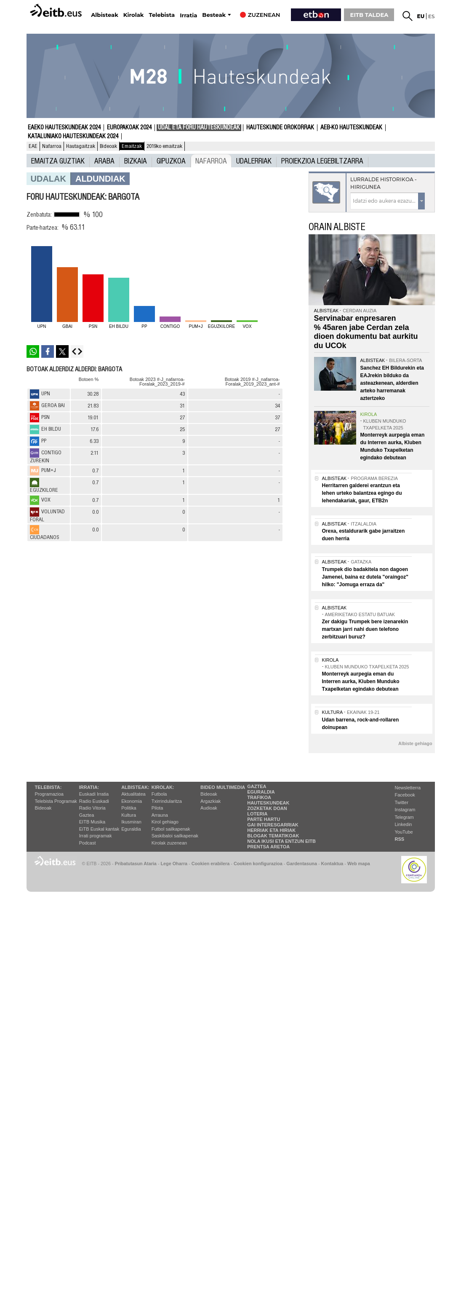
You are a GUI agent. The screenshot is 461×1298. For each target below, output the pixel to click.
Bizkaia (135, 160)
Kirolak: (163, 787)
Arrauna (160, 815)
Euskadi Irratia (94, 793)
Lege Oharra (174, 863)
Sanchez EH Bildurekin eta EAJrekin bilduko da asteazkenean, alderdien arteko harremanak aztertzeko (392, 383)
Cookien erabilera (211, 863)
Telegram (404, 817)
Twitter (401, 802)
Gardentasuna (301, 863)
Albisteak (104, 15)
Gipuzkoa (171, 160)
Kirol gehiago (165, 821)
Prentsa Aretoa (268, 846)
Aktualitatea (133, 793)
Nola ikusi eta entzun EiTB (281, 841)
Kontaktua (332, 863)
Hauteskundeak (268, 802)
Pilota (157, 807)
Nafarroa (51, 146)
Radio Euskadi (94, 801)
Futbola (159, 793)
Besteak (214, 15)
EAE (33, 146)
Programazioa (49, 793)
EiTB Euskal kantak (99, 828)
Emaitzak (132, 146)
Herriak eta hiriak (271, 830)
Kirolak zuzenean (169, 842)
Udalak (48, 178)
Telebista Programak (56, 801)
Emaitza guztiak (58, 160)
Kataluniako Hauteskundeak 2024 (73, 136)
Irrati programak (95, 835)
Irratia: (89, 787)
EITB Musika (92, 821)
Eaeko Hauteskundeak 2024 (64, 127)
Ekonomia (131, 801)
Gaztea (86, 815)
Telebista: (48, 787)
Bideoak (108, 146)
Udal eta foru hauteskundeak (199, 127)
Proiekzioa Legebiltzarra (322, 160)
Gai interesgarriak (272, 824)
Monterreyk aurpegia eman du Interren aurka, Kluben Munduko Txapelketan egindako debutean (361, 681)
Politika (128, 807)
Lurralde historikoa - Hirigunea (383, 183)
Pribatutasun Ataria (136, 863)
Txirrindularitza (167, 801)
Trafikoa (259, 797)
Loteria (257, 813)
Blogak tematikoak (273, 835)
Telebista (162, 15)
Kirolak (133, 15)
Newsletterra (408, 787)
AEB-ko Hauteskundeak (351, 127)
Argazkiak (210, 801)
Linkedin (403, 824)
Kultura (128, 815)
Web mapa (358, 863)
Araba (104, 160)
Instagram (405, 809)
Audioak (208, 807)
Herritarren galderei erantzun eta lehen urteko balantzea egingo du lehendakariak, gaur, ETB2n (362, 493)
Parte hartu (263, 819)
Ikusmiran (131, 821)
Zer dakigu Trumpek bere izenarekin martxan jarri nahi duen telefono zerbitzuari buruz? (365, 629)
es (431, 16)
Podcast (87, 842)
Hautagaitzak (80, 146)
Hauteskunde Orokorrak (280, 127)
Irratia (188, 15)
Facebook (405, 794)
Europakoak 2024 (129, 127)
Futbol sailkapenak (171, 828)
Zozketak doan (267, 808)
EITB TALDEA (369, 14)
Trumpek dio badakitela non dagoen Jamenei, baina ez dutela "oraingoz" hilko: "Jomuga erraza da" (365, 576)
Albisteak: (135, 787)
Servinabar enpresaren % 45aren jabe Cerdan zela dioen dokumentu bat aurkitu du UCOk (366, 332)
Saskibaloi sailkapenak (175, 835)
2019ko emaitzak (164, 146)
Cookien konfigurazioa (258, 863)
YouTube (404, 831)
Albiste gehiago (415, 743)
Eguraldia (131, 828)
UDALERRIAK (254, 160)
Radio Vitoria (92, 807)
